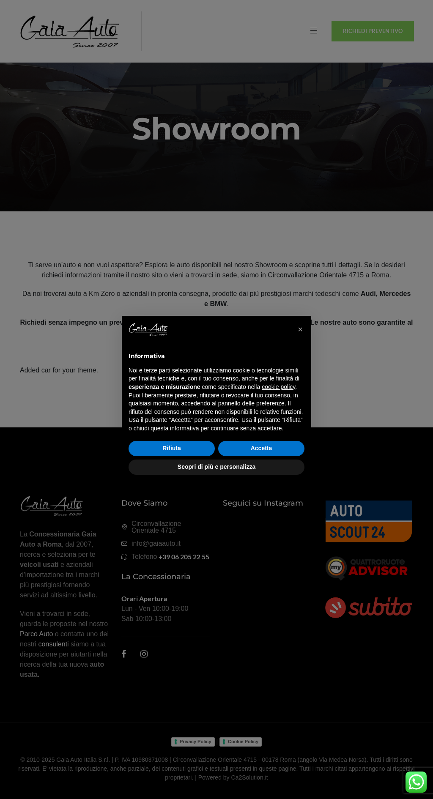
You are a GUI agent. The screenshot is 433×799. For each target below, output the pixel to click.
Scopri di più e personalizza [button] (216, 466)
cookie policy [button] (278, 386)
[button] (300, 329)
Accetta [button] (261, 448)
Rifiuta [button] (171, 448)
